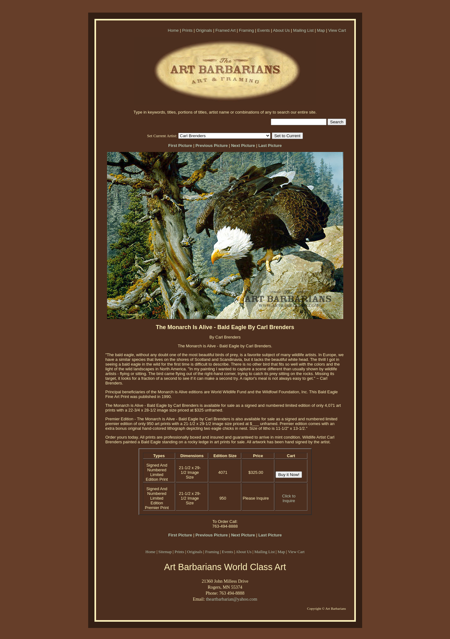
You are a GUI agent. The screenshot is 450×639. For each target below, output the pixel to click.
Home (173, 30)
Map (321, 30)
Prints (187, 30)
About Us (281, 30)
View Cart (337, 30)
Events (263, 30)
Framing (246, 30)
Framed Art (225, 30)
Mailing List (303, 30)
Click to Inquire (289, 498)
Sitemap (165, 551)
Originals (204, 30)
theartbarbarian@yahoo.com (231, 599)
